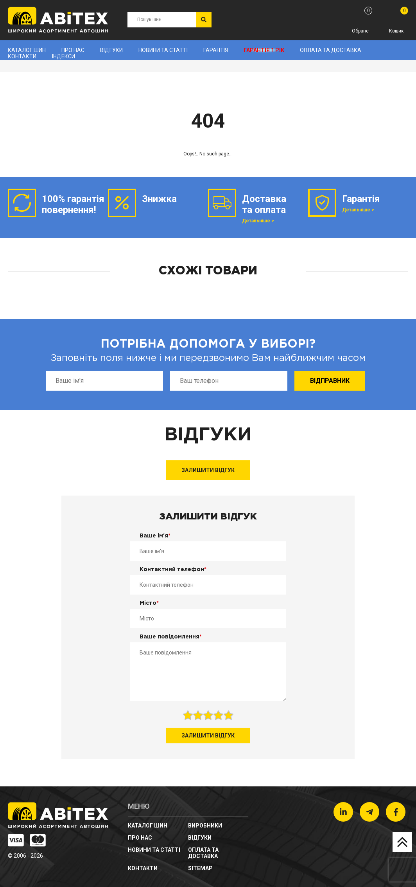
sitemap (200, 868)
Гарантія (215, 50)
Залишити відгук (208, 470)
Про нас (72, 50)
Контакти (22, 56)
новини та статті (163, 50)
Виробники (205, 825)
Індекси (63, 56)
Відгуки (111, 50)
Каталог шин (27, 50)
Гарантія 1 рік (264, 50)
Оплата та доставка (330, 50)
